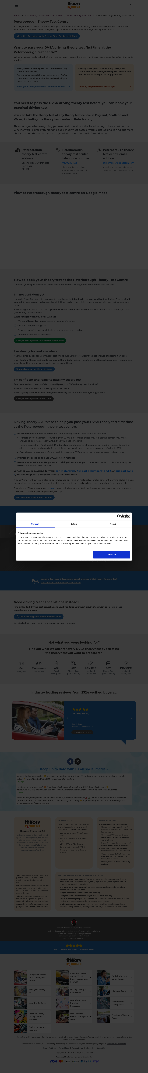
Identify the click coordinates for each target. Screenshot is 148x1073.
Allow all (112, 554)
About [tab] (113, 524)
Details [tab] (74, 524)
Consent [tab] (35, 524)
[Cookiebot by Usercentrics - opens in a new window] (119, 516)
